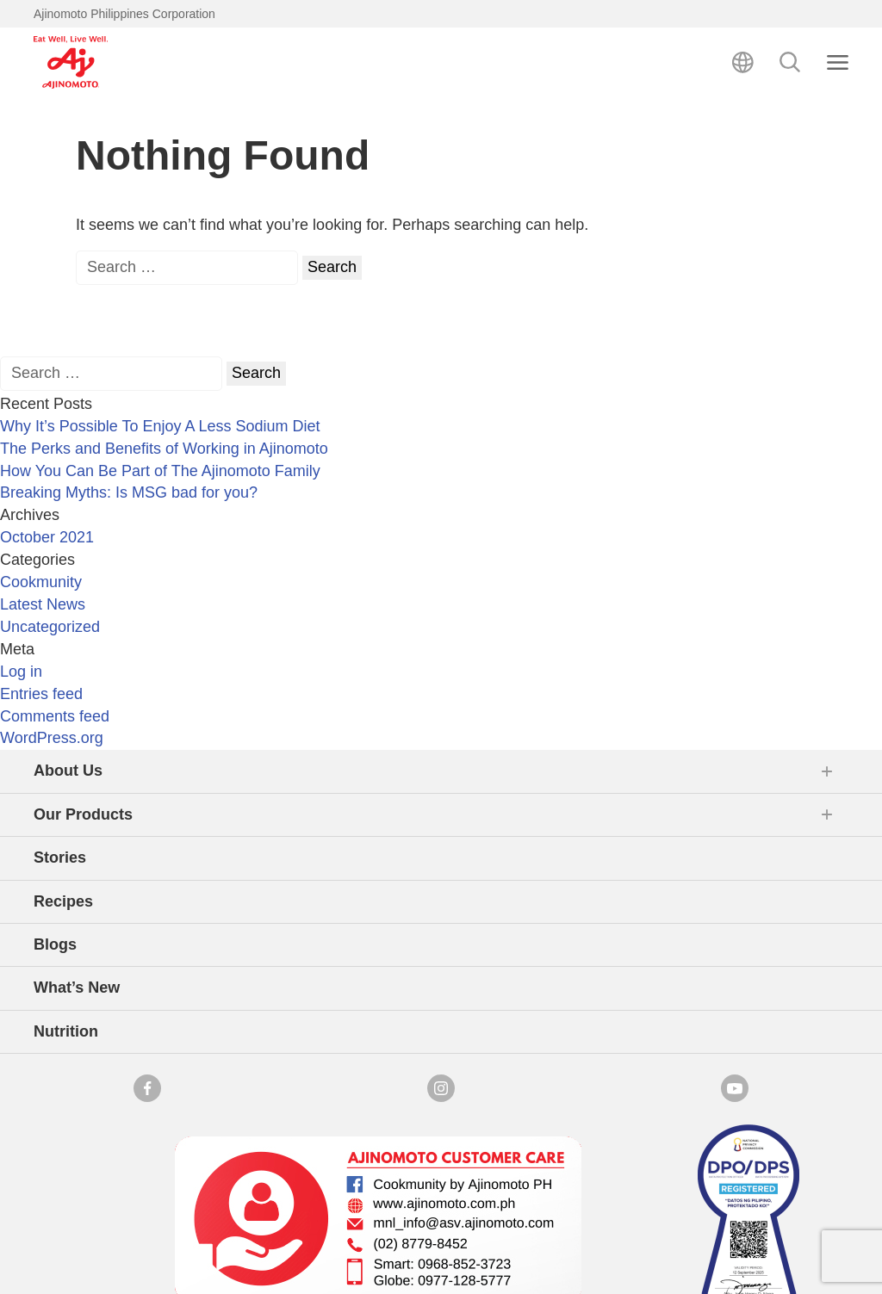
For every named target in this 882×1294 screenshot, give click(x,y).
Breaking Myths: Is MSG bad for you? (129, 492)
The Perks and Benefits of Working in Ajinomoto (164, 448)
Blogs (55, 944)
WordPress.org (51, 737)
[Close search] (837, 62)
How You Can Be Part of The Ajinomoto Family (160, 471)
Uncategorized (50, 626)
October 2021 (47, 537)
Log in (21, 671)
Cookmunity (41, 582)
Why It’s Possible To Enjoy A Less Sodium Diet (160, 426)
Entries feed (41, 694)
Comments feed (54, 716)
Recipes (63, 901)
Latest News (42, 604)
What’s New (77, 987)
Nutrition (66, 1031)
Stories (60, 857)
